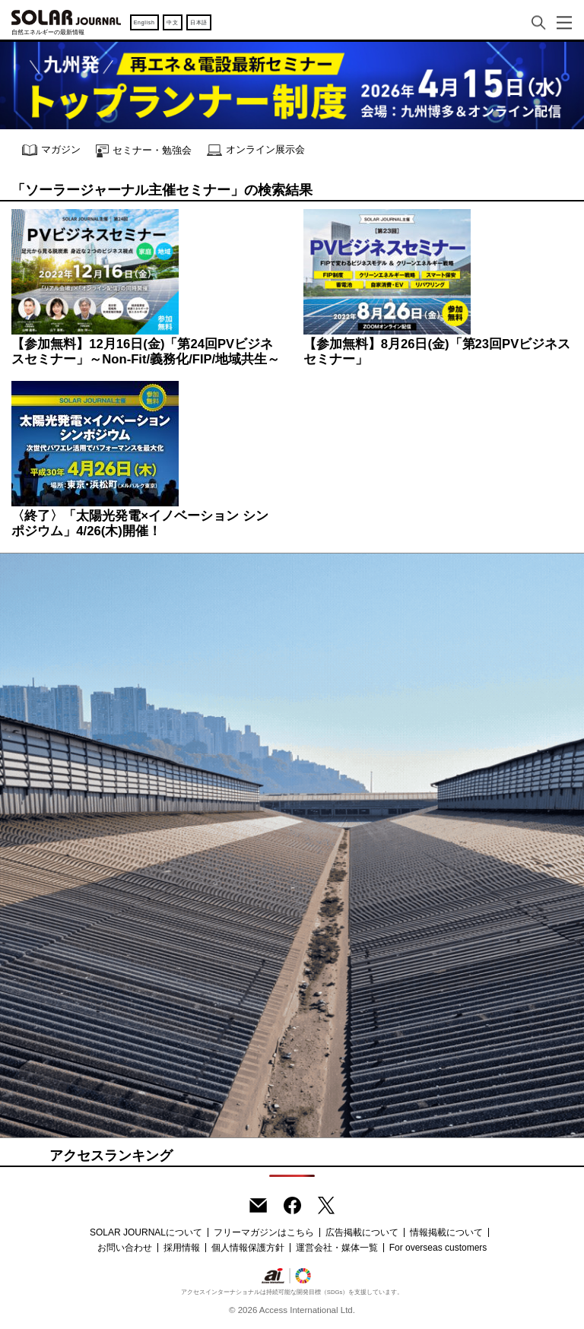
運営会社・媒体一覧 (337, 1247)
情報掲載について (446, 1232)
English (144, 22)
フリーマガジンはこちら (264, 1232)
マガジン (51, 150)
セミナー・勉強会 (144, 150)
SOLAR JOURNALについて (146, 1232)
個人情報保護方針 (247, 1247)
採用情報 (181, 1247)
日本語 (199, 22)
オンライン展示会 (256, 150)
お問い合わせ (124, 1247)
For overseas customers (438, 1247)
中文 (172, 22)
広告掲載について (361, 1232)
